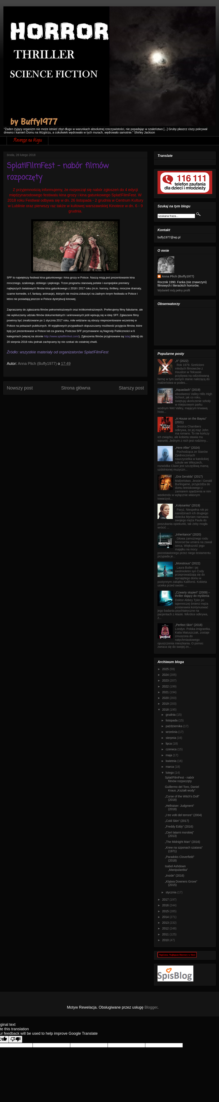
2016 (166, 905)
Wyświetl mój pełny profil (174, 290)
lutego (170, 772)
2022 (166, 686)
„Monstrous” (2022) (187, 563)
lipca (169, 743)
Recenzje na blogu (27, 140)
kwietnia (171, 761)
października (174, 726)
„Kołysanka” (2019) (187, 505)
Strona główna (75, 388)
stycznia (171, 892)
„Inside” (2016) (174, 875)
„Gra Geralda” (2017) (189, 476)
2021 (166, 692)
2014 (166, 917)
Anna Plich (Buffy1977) (178, 276)
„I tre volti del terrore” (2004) (183, 815)
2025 (166, 669)
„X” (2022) (181, 361)
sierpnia (171, 737)
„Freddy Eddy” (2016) (179, 826)
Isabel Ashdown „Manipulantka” (176, 867)
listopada (172, 720)
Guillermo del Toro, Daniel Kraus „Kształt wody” (182, 788)
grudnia (171, 714)
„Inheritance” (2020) (188, 534)
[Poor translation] (15, 1039)
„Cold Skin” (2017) (177, 820)
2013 (166, 922)
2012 (166, 928)
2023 (166, 680)
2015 (166, 911)
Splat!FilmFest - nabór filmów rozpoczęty (179, 779)
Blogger (151, 1007)
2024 (166, 674)
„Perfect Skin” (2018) (188, 625)
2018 (166, 709)
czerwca (171, 749)
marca (170, 766)
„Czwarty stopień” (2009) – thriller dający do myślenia (192, 594)
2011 (166, 934)
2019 (166, 703)
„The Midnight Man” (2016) (182, 841)
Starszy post (131, 388)
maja (169, 755)
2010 (166, 940)
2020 (166, 698)
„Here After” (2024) (187, 447)
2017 (166, 899)
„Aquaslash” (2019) (187, 389)
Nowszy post (20, 388)
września (172, 732)
